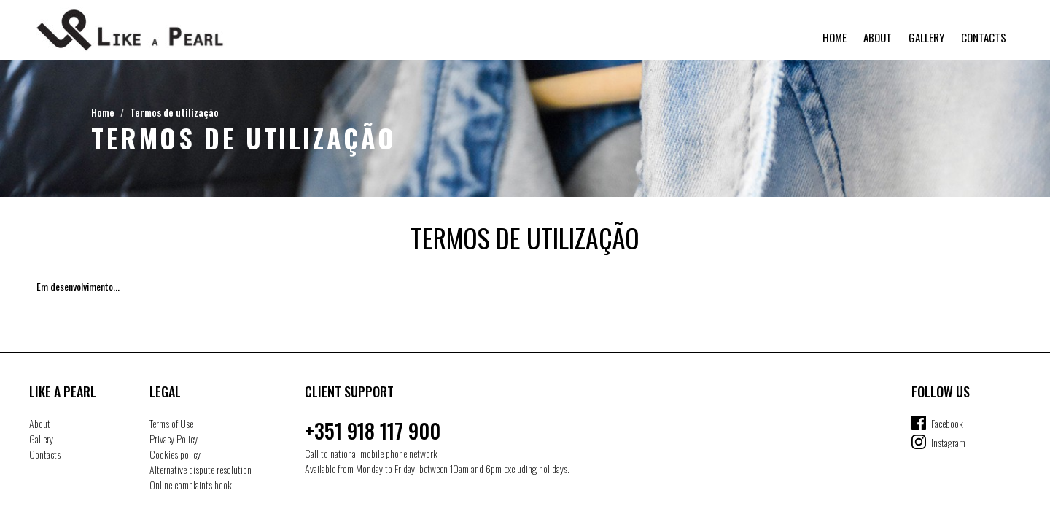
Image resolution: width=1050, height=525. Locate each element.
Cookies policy (175, 454)
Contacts (983, 37)
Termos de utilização (174, 112)
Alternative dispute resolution (200, 469)
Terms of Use (171, 423)
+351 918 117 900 (372, 431)
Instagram (948, 442)
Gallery (926, 37)
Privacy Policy (173, 438)
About (877, 37)
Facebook (947, 423)
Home (834, 37)
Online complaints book (190, 484)
